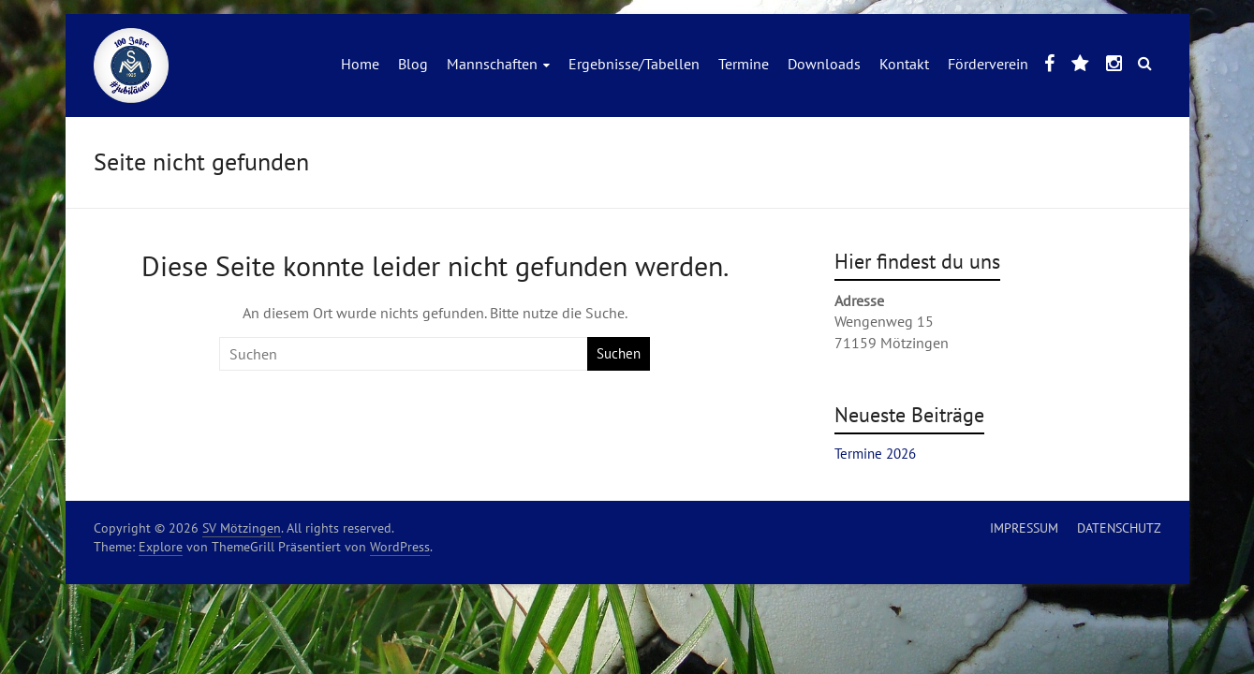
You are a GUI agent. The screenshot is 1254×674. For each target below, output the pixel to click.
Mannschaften (492, 63)
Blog (413, 63)
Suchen (619, 353)
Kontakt (904, 63)
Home (360, 63)
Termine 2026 (875, 453)
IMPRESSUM (1024, 528)
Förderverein (988, 63)
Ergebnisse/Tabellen (634, 63)
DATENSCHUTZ (1119, 528)
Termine (743, 63)
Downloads (824, 63)
